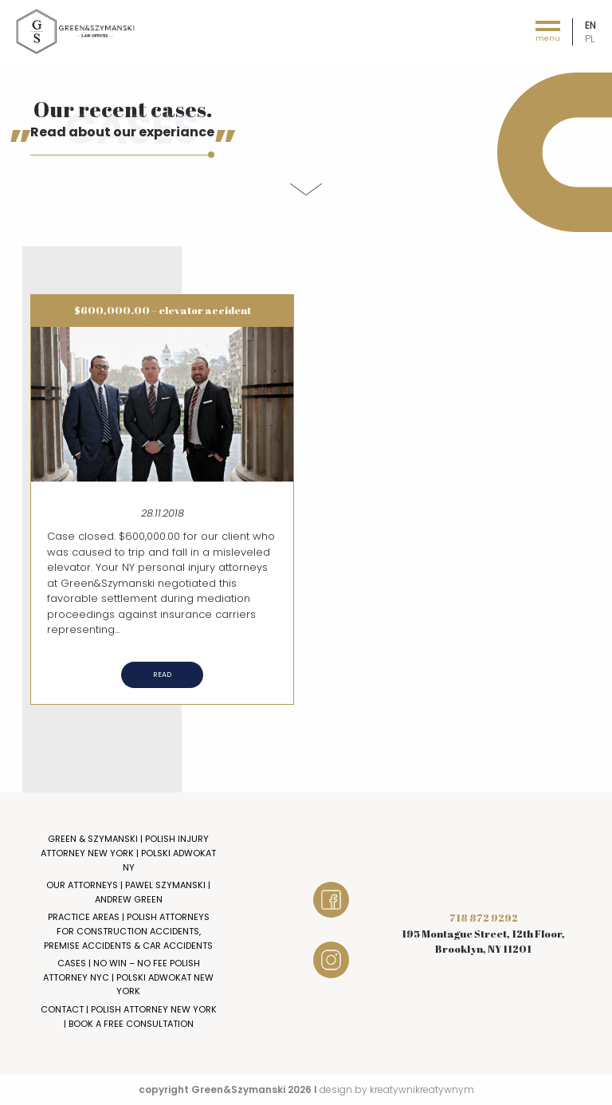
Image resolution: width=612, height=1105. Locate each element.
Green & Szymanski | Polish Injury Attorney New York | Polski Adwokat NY (128, 852)
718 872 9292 (483, 917)
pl (589, 38)
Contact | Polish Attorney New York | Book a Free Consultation (129, 1016)
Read (162, 674)
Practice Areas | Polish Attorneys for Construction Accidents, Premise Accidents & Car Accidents (128, 930)
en (590, 25)
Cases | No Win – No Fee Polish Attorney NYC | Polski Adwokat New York (128, 977)
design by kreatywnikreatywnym (397, 1089)
